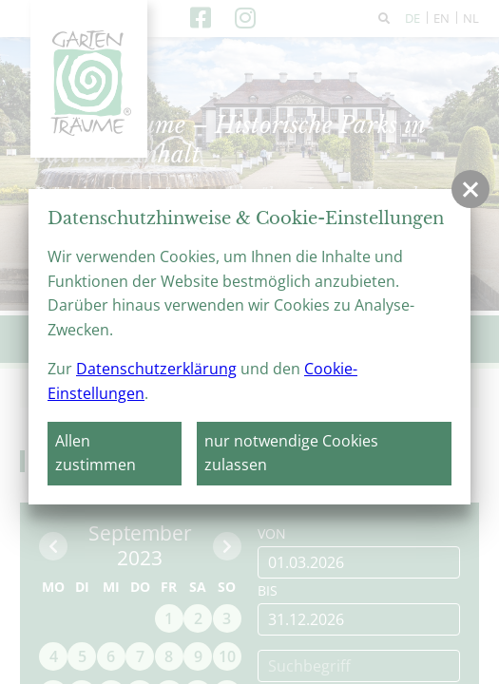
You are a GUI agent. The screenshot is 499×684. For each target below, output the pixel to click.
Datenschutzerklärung (156, 368)
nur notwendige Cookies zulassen (291, 453)
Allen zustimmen (95, 453)
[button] (470, 189)
